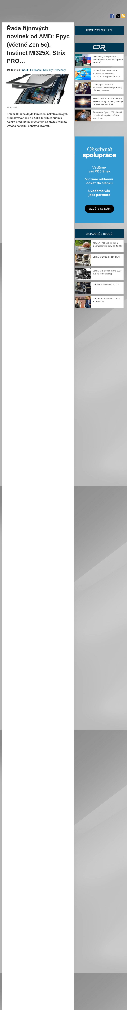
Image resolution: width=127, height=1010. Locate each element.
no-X (25, 70)
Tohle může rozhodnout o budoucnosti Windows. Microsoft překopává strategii (106, 73)
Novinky (47, 70)
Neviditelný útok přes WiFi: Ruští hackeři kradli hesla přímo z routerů (108, 59)
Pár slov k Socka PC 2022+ (106, 284)
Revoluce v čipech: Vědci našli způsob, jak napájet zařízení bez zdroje (107, 115)
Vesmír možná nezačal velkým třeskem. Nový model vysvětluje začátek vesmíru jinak (108, 101)
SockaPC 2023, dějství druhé (106, 257)
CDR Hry (99, 47)
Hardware (36, 70)
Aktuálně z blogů (99, 233)
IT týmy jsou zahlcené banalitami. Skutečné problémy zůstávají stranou (107, 87)
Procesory (60, 70)
